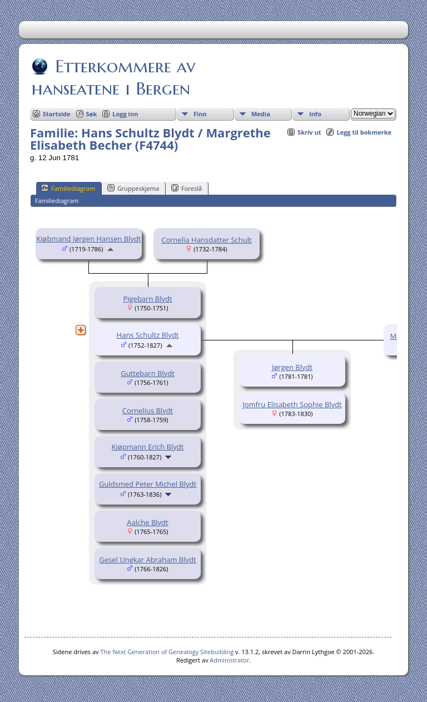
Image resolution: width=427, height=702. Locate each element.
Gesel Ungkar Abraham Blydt (147, 560)
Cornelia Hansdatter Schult (206, 240)
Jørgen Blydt (292, 367)
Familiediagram (68, 188)
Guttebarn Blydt (148, 373)
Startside (57, 114)
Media (260, 114)
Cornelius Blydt (147, 411)
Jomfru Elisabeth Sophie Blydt (291, 404)
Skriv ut (309, 132)
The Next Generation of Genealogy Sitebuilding (167, 651)
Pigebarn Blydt (147, 299)
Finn (200, 114)
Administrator (229, 660)
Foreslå (186, 188)
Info (315, 114)
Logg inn (125, 114)
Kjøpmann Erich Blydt (148, 447)
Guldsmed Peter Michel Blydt (147, 484)
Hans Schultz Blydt (148, 335)
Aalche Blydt (147, 522)
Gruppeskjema (133, 188)
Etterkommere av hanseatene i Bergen (113, 77)
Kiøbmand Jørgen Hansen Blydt (88, 239)
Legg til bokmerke (363, 132)
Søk (91, 114)
